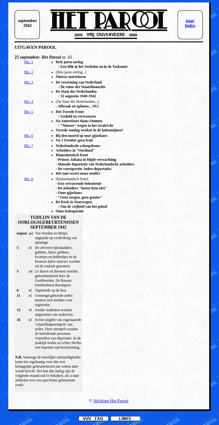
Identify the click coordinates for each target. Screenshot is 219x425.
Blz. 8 (28, 179)
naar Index (190, 23)
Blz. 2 (28, 72)
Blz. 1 (28, 62)
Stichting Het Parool (111, 401)
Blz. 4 (28, 101)
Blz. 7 (28, 146)
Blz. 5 (28, 112)
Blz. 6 (28, 135)
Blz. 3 (28, 82)
